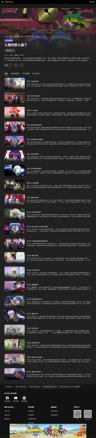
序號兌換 (92, 2)
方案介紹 (7, 412)
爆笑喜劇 (21, 36)
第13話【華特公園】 (33, 256)
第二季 (9, 51)
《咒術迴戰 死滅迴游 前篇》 (53, 387)
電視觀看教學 (32, 420)
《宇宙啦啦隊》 (9, 387)
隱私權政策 (55, 416)
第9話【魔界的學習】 (33, 198)
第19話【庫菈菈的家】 (34, 343)
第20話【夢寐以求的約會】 (35, 358)
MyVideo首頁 (8, 36)
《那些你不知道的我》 (36, 387)
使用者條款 (55, 412)
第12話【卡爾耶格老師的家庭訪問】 (38, 242)
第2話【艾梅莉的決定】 (34, 97)
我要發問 (31, 416)
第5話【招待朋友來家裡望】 (36, 140)
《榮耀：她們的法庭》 (22, 387)
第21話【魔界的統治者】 (35, 372)
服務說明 (7, 420)
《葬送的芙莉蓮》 (68, 387)
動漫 (15, 36)
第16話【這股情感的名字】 (35, 300)
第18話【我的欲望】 (33, 329)
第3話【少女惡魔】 (33, 111)
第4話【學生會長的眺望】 (35, 126)
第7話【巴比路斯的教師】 (35, 169)
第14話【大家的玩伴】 (34, 271)
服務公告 (7, 416)
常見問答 (31, 412)
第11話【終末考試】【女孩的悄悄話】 (38, 227)
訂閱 (8, 66)
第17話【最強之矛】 (33, 314)
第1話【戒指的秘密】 (33, 82)
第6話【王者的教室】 (33, 155)
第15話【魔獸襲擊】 (33, 285)
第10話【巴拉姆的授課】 (35, 213)
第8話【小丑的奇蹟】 (33, 184)
